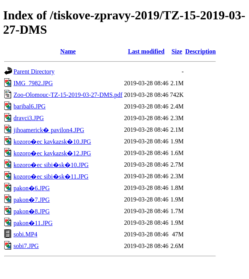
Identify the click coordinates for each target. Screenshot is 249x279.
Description (200, 51)
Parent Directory (34, 71)
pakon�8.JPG (32, 211)
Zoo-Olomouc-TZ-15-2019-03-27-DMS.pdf (68, 94)
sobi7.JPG (26, 246)
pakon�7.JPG (32, 199)
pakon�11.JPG (33, 223)
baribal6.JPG (30, 106)
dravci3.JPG (29, 118)
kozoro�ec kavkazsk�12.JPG (52, 153)
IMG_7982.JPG (33, 83)
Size (176, 51)
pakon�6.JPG (32, 188)
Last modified (146, 51)
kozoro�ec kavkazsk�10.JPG (52, 141)
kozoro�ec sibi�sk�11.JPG (51, 176)
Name (68, 51)
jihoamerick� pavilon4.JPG (49, 130)
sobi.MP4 (25, 234)
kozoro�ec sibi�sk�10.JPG (51, 165)
